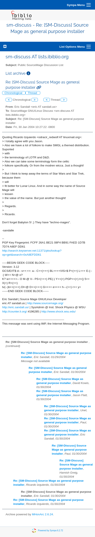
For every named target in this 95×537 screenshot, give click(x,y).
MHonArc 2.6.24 (42, 514)
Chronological (13, 93)
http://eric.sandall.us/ (15, 307)
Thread (33, 93)
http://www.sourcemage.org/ (45, 303)
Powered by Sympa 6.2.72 (50, 530)
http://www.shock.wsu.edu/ (58, 311)
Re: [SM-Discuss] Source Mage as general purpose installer (69, 449)
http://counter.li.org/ (14, 311)
